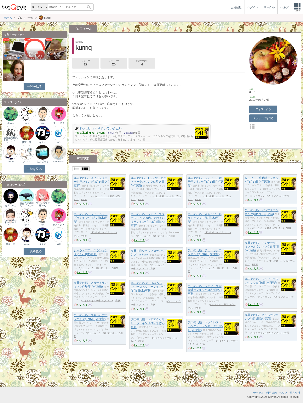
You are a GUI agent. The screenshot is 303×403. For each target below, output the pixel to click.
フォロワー (113, 63)
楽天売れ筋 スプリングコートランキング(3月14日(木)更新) (91, 181)
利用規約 (271, 392)
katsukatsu (58, 161)
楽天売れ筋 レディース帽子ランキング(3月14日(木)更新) (205, 181)
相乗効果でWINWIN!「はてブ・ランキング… (34, 55)
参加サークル (142, 63)
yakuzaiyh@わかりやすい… (10, 222)
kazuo (11, 161)
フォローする (263, 109)
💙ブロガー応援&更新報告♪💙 (13, 57)
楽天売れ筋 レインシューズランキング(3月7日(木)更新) (91, 217)
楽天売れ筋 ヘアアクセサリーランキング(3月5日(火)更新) (148, 323)
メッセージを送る (263, 118)
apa (42, 123)
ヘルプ (283, 392)
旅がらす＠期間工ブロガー (27, 204)
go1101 (26, 161)
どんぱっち (43, 161)
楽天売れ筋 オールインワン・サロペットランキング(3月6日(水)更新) (148, 286)
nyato (26, 123)
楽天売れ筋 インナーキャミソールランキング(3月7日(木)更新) (262, 246)
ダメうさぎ (59, 123)
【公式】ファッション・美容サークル (56, 55)
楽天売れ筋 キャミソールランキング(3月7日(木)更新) (205, 217)
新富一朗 (26, 142)
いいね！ (82, 203)
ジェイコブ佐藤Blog (43, 204)
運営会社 (294, 392)
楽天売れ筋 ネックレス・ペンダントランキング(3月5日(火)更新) (205, 326)
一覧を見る (34, 86)
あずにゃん (10, 205)
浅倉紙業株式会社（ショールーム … (11, 140)
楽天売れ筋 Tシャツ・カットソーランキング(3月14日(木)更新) (148, 181)
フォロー (85, 63)
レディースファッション (13, 78)
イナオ (42, 142)
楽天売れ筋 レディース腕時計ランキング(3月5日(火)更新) (205, 289)
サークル (258, 392)
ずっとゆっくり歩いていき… (266, 196)
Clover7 (10, 123)
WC (58, 142)
